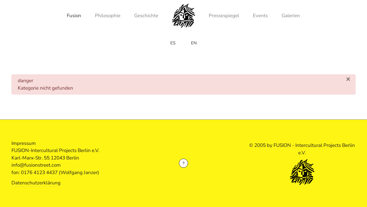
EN (194, 43)
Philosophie (107, 15)
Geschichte (146, 15)
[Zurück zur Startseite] (183, 16)
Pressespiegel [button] (224, 15)
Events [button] (260, 15)
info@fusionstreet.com (36, 165)
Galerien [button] (291, 15)
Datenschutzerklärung (35, 183)
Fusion (74, 15)
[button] (183, 163)
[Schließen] (348, 79)
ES (172, 43)
